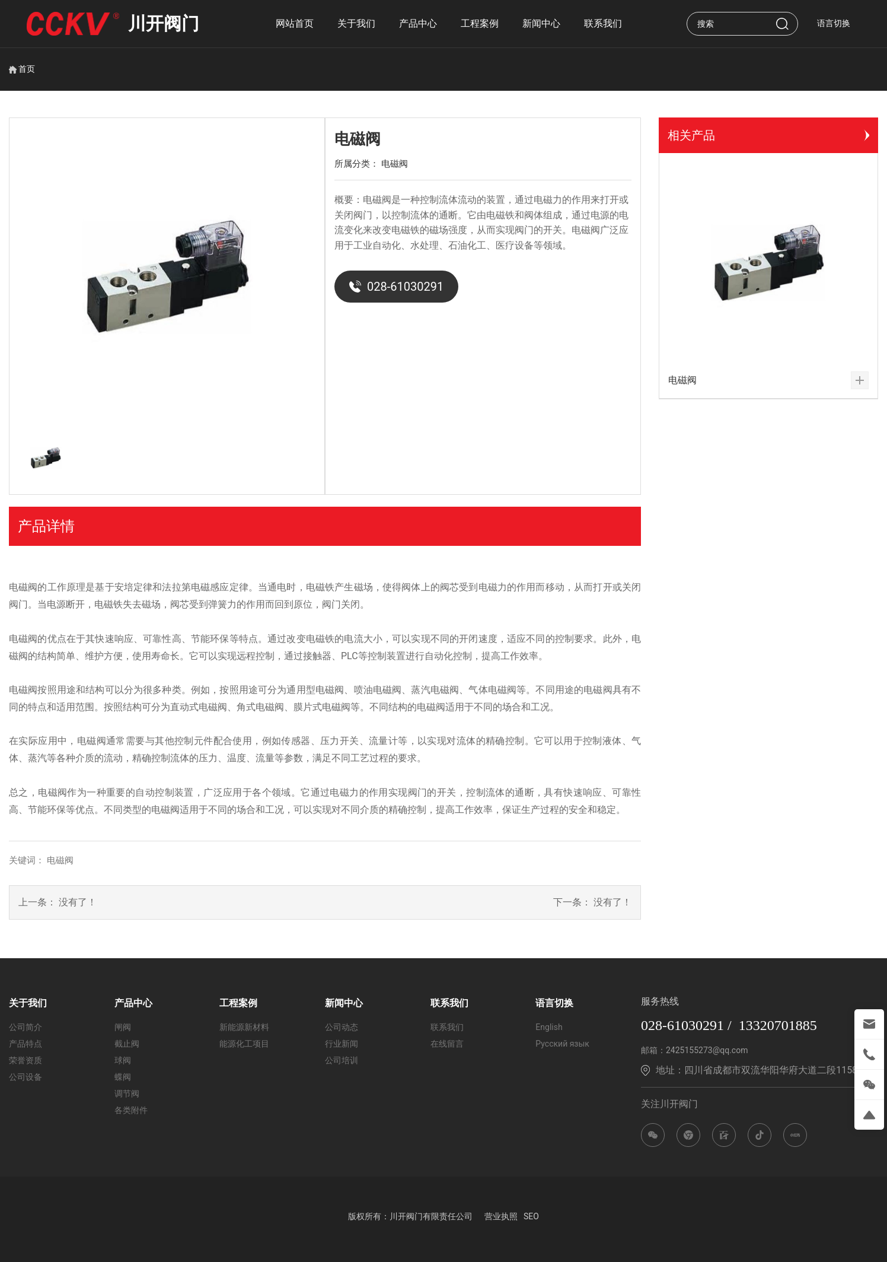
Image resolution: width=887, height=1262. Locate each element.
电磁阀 (394, 163)
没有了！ (78, 902)
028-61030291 (396, 286)
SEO (531, 1216)
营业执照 (501, 1216)
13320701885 (778, 1025)
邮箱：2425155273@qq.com (694, 1050)
